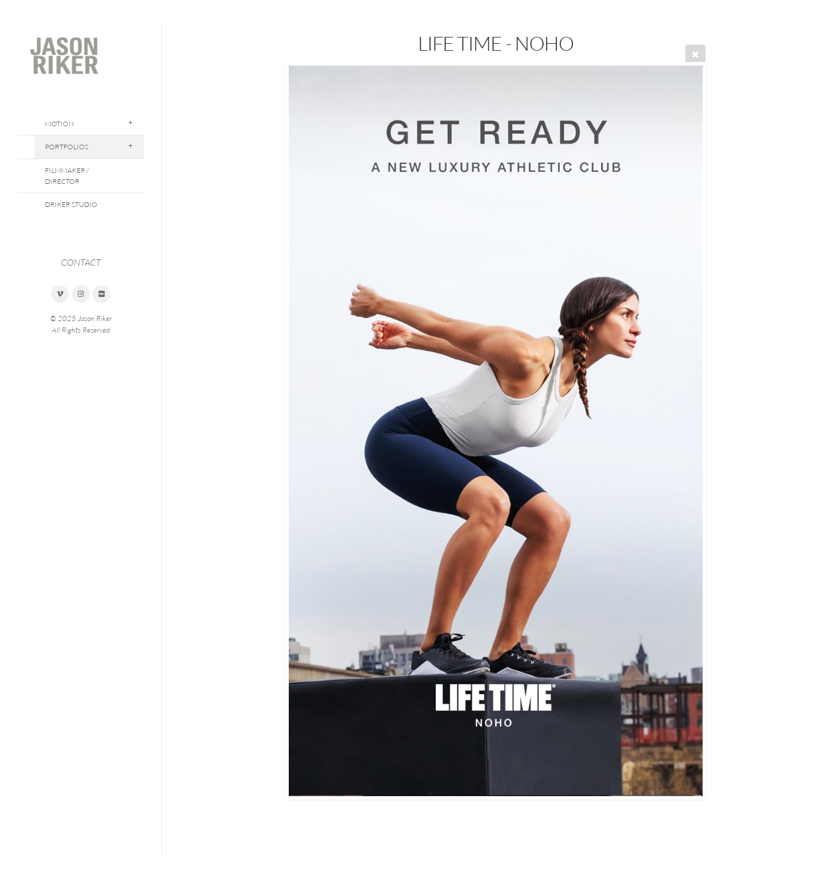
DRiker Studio (71, 204)
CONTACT (81, 262)
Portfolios (66, 146)
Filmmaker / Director (67, 176)
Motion (59, 123)
